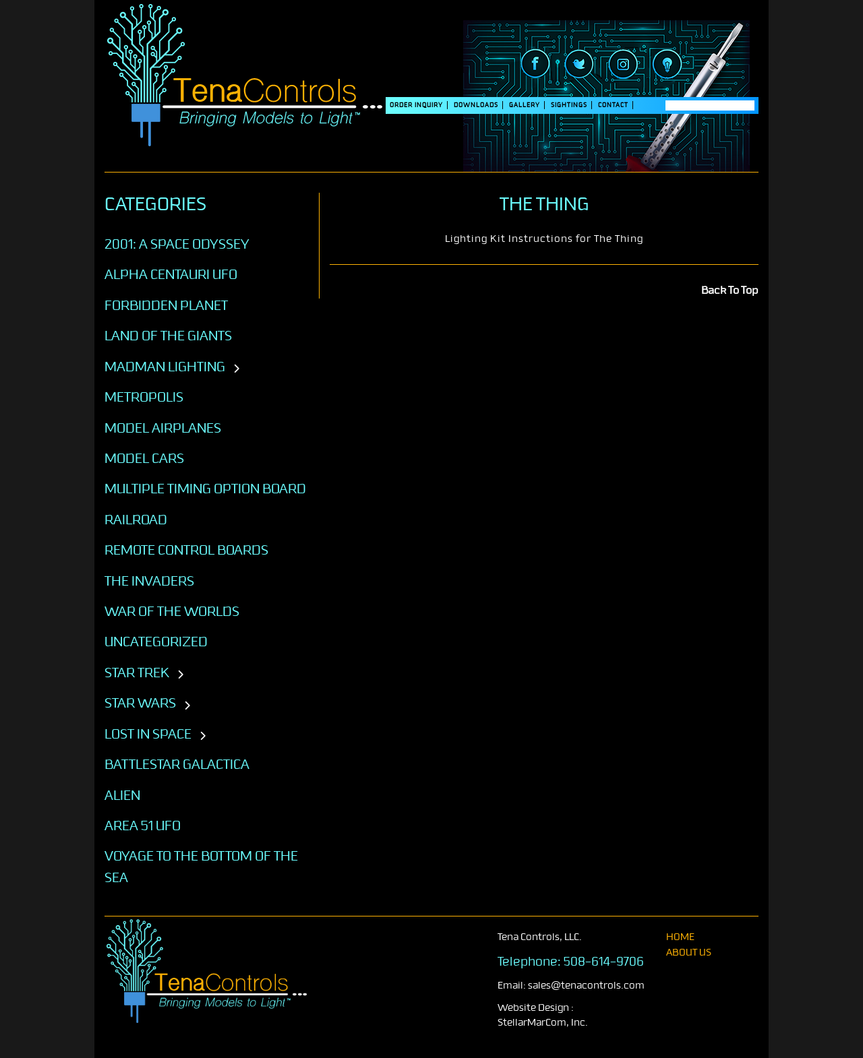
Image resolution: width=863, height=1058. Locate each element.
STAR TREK (137, 672)
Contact (613, 105)
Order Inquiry (416, 105)
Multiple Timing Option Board (205, 488)
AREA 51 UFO (143, 825)
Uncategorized (156, 641)
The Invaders (149, 581)
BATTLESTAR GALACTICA (177, 764)
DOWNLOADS (476, 105)
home (680, 937)
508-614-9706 (604, 962)
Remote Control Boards (186, 550)
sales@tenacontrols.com (586, 985)
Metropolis (144, 397)
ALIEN (122, 795)
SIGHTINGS (569, 105)
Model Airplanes (163, 428)
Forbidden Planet (166, 305)
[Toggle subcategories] (236, 369)
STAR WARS (140, 703)
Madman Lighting (165, 366)
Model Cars (144, 458)
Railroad (136, 519)
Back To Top (729, 290)
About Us (688, 952)
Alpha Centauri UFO (171, 274)
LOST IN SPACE (148, 734)
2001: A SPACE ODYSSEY (177, 244)
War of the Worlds (172, 611)
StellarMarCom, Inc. (543, 1022)
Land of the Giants (168, 335)
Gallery (524, 105)
